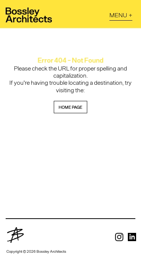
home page (70, 107)
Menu (118, 14)
